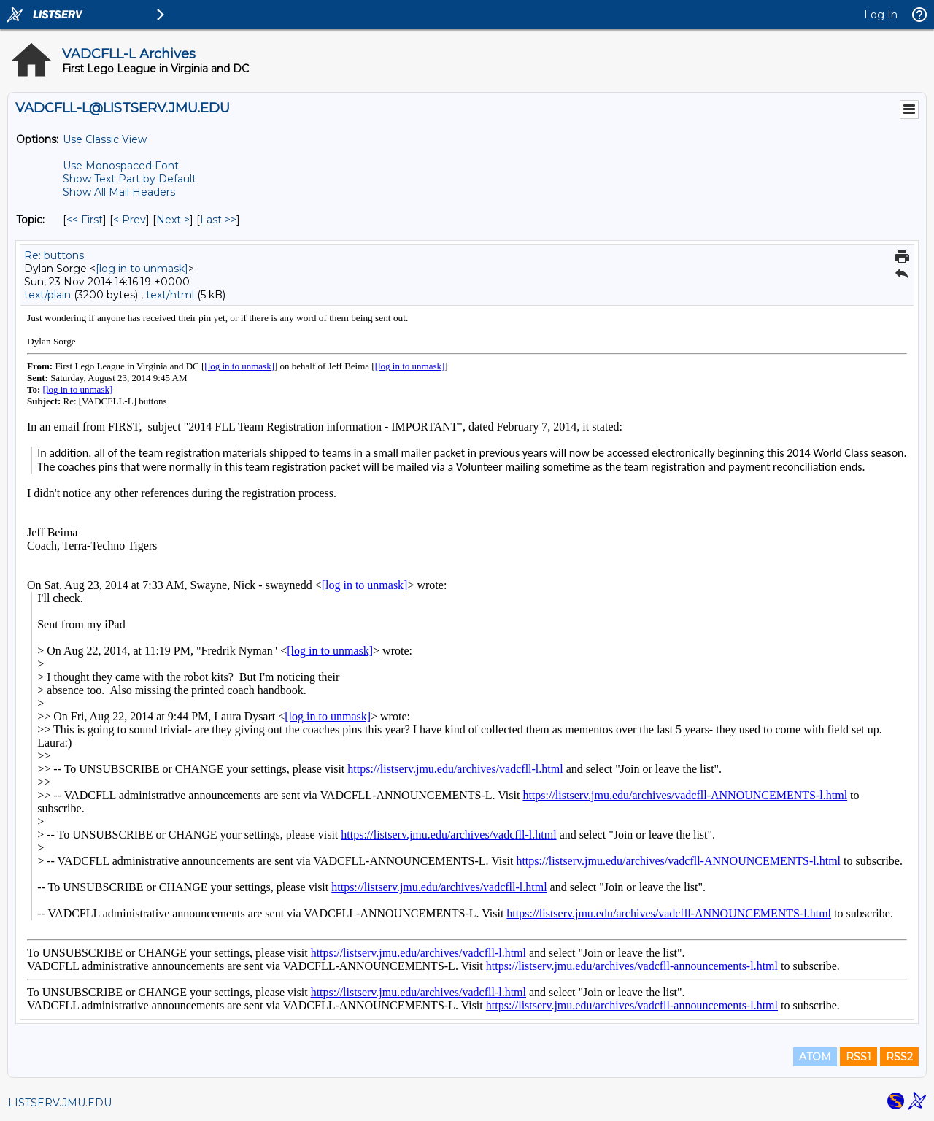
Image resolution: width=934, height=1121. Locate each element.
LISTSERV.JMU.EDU (60, 1102)
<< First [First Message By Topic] (84, 219)
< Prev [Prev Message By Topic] (129, 219)
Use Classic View (105, 139)
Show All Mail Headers (119, 192)
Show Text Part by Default (129, 178)
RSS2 (899, 1056)
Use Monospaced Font (121, 165)
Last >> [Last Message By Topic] (218, 219)
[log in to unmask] (142, 268)
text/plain (47, 294)
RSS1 (858, 1056)
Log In (881, 14)
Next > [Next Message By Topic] (173, 219)
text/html (170, 294)
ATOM (815, 1056)
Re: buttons (54, 255)
